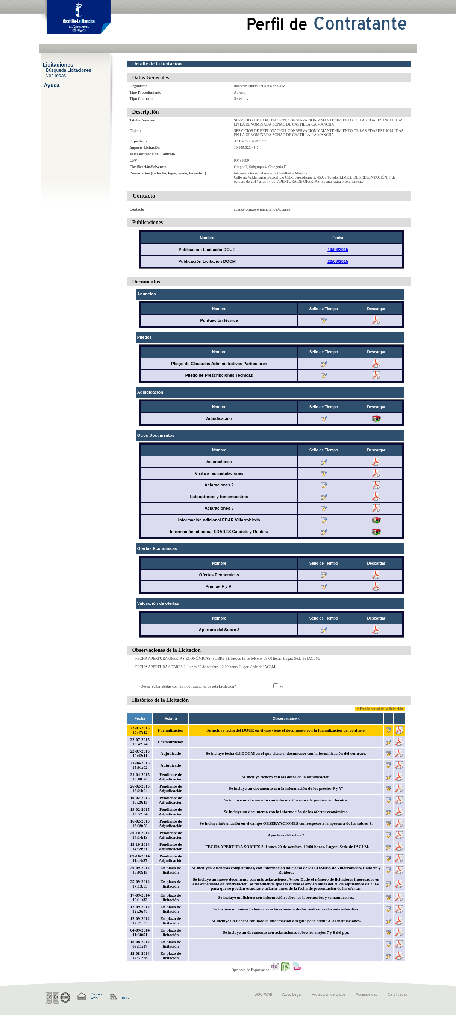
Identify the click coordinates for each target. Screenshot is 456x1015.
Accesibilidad (366, 994)
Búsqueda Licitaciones (68, 70)
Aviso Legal (292, 994)
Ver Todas (56, 75)
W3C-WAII (263, 994)
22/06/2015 (337, 261)
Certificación (398, 994)
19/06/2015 (337, 249)
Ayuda (52, 85)
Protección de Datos (328, 994)
